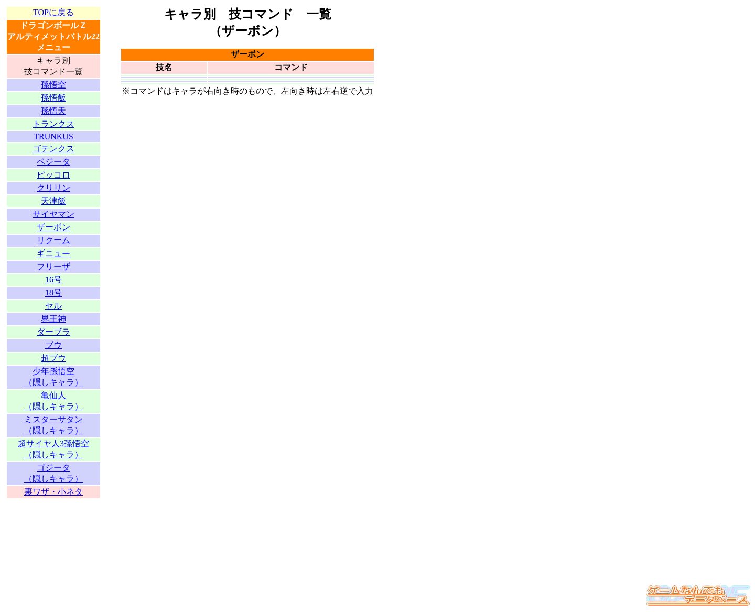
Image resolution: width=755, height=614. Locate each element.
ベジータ (53, 161)
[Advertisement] (53, 536)
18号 (53, 292)
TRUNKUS (53, 136)
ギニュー (53, 253)
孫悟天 (53, 110)
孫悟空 (53, 84)
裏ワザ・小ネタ (53, 491)
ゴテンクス (53, 148)
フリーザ (53, 266)
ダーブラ (53, 331)
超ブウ (53, 358)
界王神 (53, 318)
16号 (53, 279)
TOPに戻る (53, 12)
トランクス (53, 123)
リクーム (53, 240)
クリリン (53, 187)
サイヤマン (53, 214)
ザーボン (53, 227)
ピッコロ (53, 174)
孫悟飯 (53, 97)
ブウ (53, 345)
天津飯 (53, 200)
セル (53, 305)
